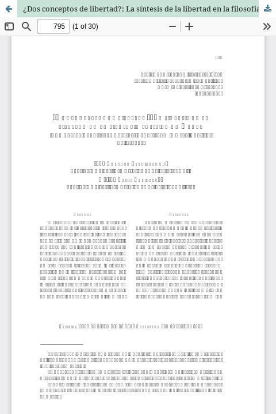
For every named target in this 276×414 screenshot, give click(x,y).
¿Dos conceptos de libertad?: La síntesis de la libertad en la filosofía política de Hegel (149, 8)
